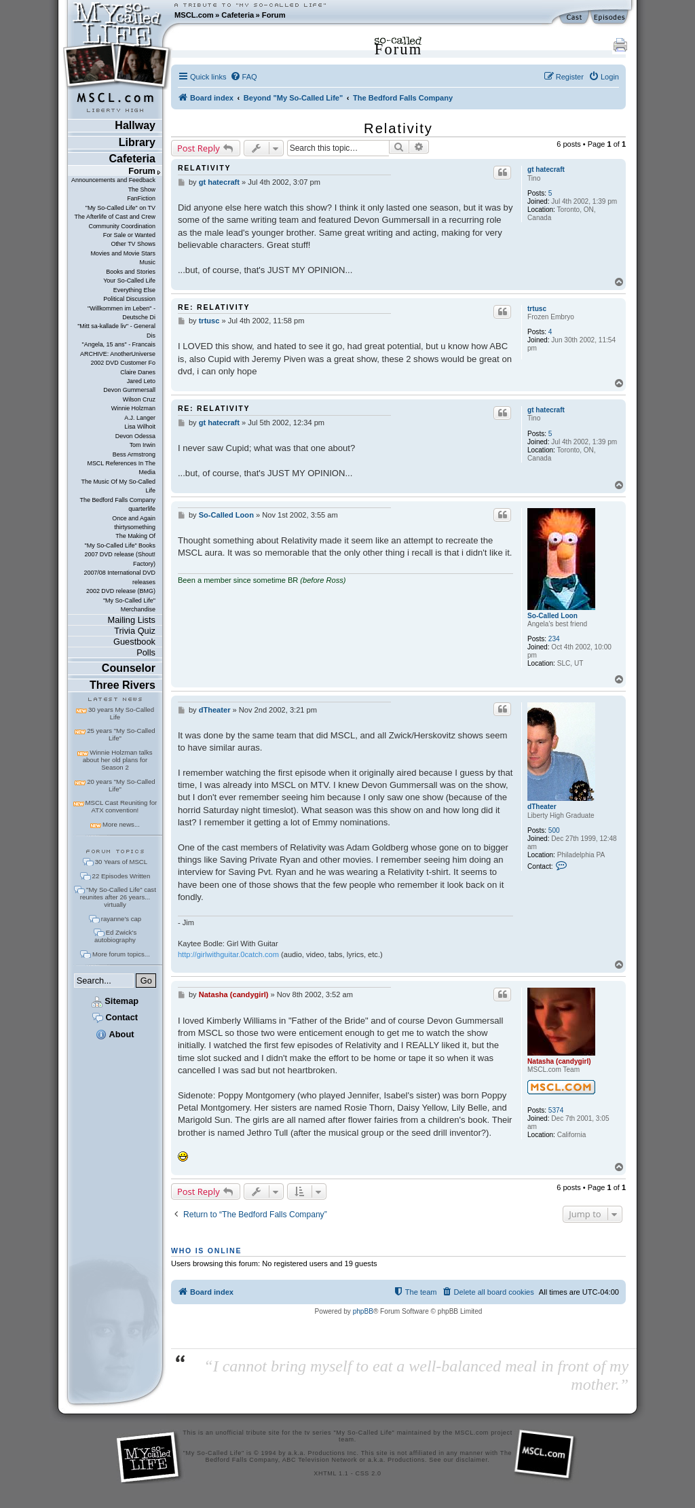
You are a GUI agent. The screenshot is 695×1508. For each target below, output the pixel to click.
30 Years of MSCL (121, 861)
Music (147, 262)
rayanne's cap (121, 918)
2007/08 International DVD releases (119, 577)
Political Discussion (129, 298)
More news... (121, 824)
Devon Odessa (135, 436)
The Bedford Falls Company (117, 500)
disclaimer (472, 1459)
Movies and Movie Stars (122, 253)
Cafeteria (237, 15)
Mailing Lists (131, 620)
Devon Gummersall (129, 390)
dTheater (542, 806)
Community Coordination (121, 226)
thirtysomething (134, 527)
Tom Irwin (142, 445)
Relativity (398, 128)
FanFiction (141, 198)
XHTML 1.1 (331, 1473)
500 (554, 830)
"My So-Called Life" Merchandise (129, 605)
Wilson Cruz (139, 399)
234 (554, 639)
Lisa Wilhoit (139, 426)
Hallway (135, 125)
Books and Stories (130, 271)
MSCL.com (194, 15)
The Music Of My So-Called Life (118, 486)
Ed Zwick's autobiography (115, 936)
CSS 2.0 (368, 1473)
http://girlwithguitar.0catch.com (228, 954)
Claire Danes (137, 372)
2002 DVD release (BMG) (120, 591)
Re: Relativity (214, 307)
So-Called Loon (552, 616)
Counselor (128, 668)
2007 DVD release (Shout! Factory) (119, 559)
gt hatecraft (546, 169)
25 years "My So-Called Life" (121, 734)
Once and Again (133, 518)
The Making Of (135, 536)
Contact (115, 1017)
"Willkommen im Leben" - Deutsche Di (121, 313)
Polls (145, 652)
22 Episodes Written (121, 876)
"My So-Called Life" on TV (120, 207)
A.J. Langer (139, 417)
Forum (274, 15)
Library (137, 142)
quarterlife (141, 508)
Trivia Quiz (134, 631)
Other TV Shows (133, 243)
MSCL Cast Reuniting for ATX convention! (121, 806)
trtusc (536, 308)
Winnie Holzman (133, 408)
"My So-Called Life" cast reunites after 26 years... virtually (118, 897)
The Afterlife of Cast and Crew (115, 216)
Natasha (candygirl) (559, 1061)
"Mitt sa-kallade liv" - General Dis (116, 330)
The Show (141, 189)
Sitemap (115, 1001)
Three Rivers (122, 685)
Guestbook (134, 641)
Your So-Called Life (129, 280)
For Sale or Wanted (129, 235)
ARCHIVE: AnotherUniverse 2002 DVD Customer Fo (117, 358)
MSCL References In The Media (121, 467)
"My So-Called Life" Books (120, 545)
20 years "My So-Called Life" (121, 785)
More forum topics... (121, 954)
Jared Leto (141, 381)
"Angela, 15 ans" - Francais (118, 344)
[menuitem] (243, 77)
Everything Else (134, 290)
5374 (555, 1110)
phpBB (363, 1311)
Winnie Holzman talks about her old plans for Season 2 (118, 760)
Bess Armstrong (134, 454)
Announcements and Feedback (113, 180)
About (115, 1034)
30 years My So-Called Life (121, 713)
